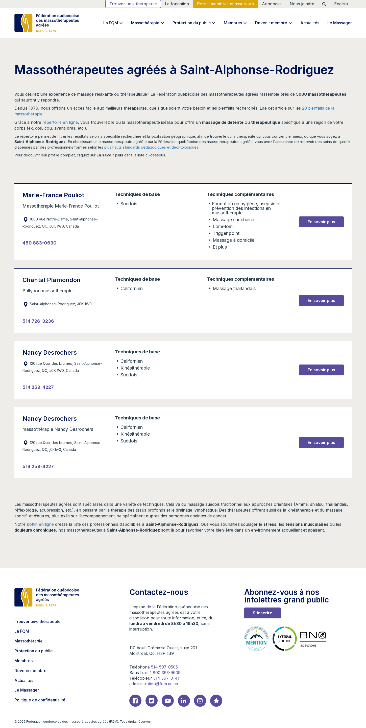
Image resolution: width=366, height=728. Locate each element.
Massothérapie (145, 22)
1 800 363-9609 (165, 672)
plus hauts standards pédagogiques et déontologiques (151, 147)
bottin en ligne (40, 524)
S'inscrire (262, 612)
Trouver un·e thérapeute (133, 3)
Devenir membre (271, 22)
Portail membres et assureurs (225, 3)
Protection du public (192, 22)
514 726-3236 (38, 321)
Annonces (272, 3)
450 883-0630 (39, 243)
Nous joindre (302, 3)
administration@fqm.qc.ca (153, 683)
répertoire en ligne (60, 122)
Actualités (309, 22)
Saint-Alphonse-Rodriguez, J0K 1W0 (57, 304)
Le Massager (339, 22)
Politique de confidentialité (39, 699)
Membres (233, 22)
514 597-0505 (164, 667)
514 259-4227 (38, 387)
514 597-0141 (166, 678)
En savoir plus (321, 221)
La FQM (110, 22)
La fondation (177, 3)
